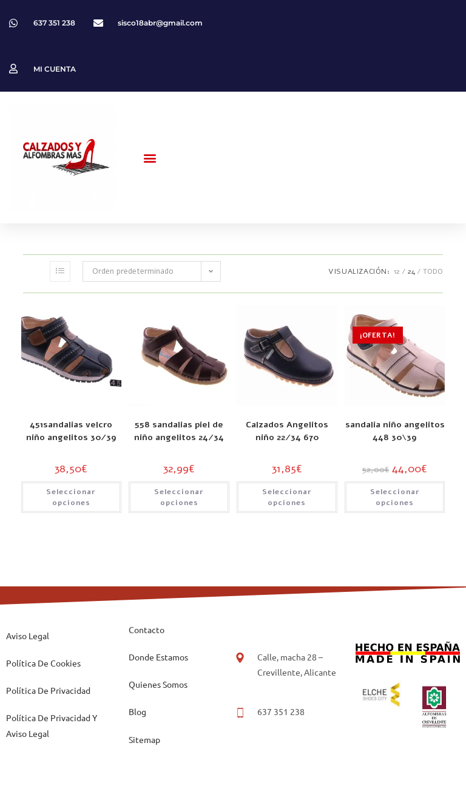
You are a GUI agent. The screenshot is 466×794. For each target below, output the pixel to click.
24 (411, 271)
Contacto (146, 629)
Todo (433, 271)
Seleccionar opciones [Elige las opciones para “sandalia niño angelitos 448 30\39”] (395, 497)
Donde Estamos (158, 656)
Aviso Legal (27, 635)
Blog (137, 711)
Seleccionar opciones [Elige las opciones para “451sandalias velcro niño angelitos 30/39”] (71, 497)
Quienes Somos (158, 684)
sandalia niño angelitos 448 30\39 (395, 431)
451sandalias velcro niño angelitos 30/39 (71, 431)
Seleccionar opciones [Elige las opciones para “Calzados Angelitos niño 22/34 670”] (287, 497)
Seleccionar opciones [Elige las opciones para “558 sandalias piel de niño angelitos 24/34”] (179, 497)
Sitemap (144, 739)
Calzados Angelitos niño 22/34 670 (287, 431)
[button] (150, 158)
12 (397, 271)
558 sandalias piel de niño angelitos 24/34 (179, 431)
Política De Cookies (43, 662)
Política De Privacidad (48, 690)
